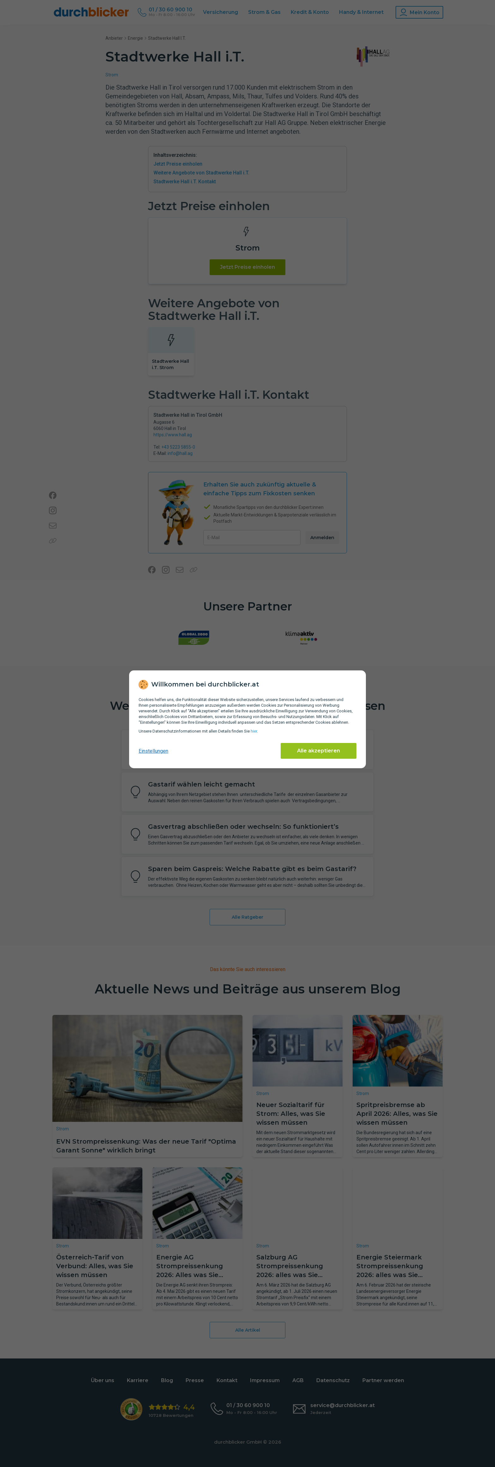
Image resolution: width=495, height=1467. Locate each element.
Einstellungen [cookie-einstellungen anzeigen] (153, 751)
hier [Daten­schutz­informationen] (254, 731)
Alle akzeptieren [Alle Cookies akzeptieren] (318, 751)
